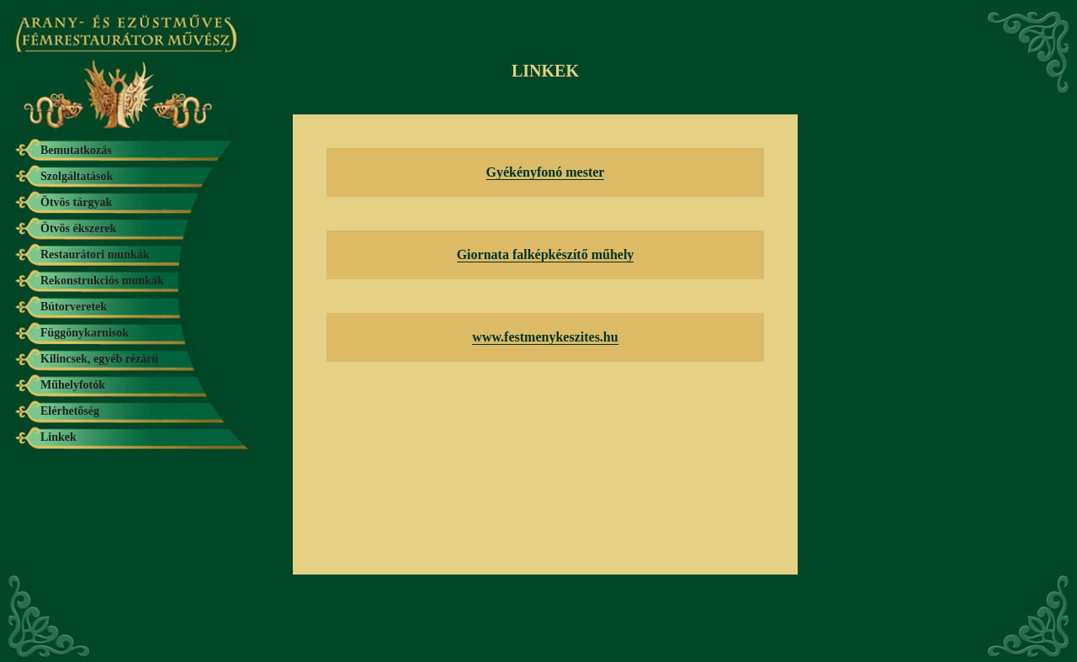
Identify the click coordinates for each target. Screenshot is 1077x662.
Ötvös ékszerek (78, 228)
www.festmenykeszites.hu (545, 337)
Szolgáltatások (76, 176)
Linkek (58, 437)
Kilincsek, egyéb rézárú (99, 358)
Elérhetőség (69, 411)
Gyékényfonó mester (545, 172)
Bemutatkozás (76, 150)
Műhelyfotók (72, 385)
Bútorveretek (73, 306)
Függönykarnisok (84, 332)
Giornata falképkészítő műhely (545, 254)
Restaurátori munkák (95, 254)
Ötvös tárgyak (76, 202)
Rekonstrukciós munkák (102, 280)
